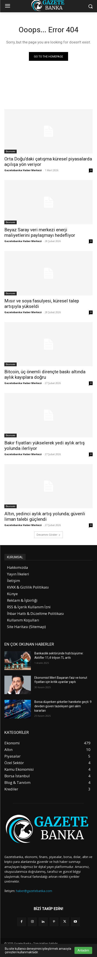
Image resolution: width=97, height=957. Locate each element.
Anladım (83, 950)
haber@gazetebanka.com (34, 891)
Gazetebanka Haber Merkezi (23, 170)
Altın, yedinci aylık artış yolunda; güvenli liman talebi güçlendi (44, 516)
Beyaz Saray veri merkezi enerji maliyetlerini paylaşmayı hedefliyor (39, 232)
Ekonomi (10, 151)
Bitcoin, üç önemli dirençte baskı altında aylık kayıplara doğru (44, 374)
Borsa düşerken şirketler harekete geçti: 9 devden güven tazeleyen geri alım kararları (63, 706)
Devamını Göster (48, 535)
